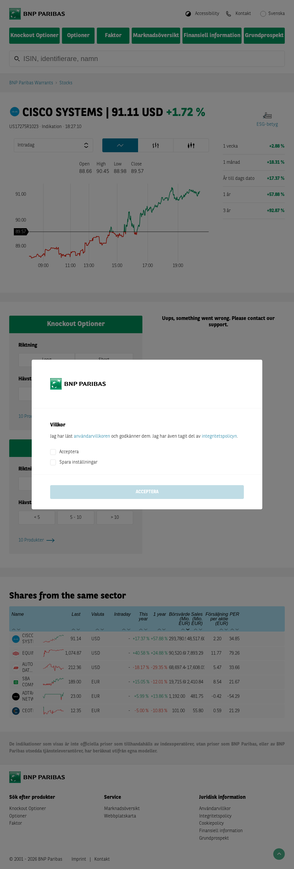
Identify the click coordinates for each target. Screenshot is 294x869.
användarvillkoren (92, 436)
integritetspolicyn (219, 436)
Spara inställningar (78, 462)
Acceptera (69, 452)
